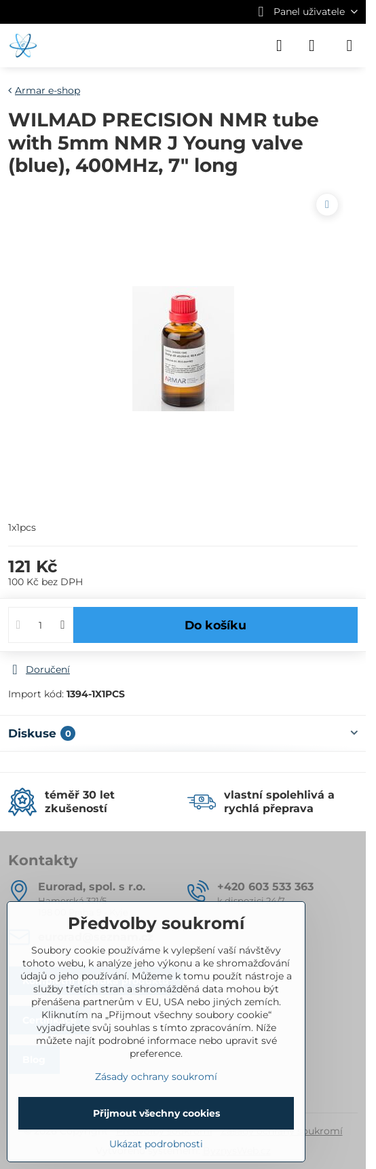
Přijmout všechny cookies (156, 1113)
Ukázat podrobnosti (156, 1144)
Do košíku (215, 625)
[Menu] (349, 45)
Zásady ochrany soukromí (156, 1076)
